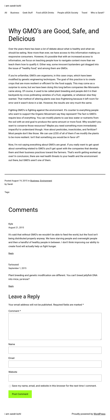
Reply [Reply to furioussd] (11, 286)
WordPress (99, 413)
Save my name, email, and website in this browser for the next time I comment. (54, 385)
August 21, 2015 (16, 227)
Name (11, 344)
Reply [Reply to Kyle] (11, 253)
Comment (14, 311)
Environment (46, 180)
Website (12, 371)
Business (34, 180)
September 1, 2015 (17, 268)
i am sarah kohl (13, 5)
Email (11, 358)
